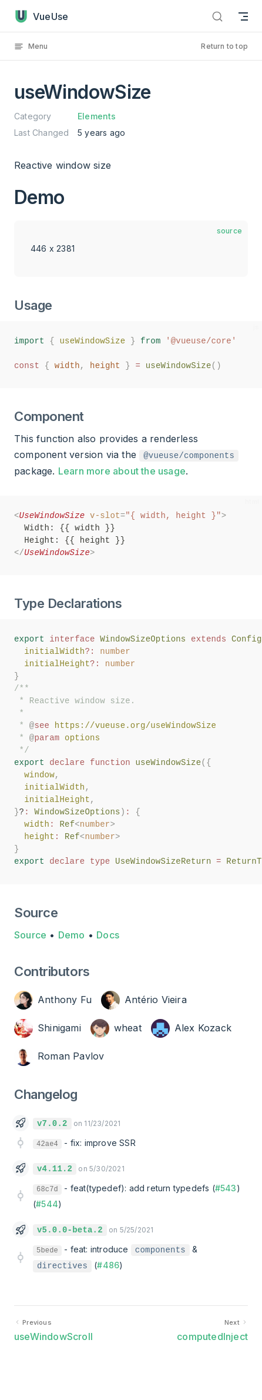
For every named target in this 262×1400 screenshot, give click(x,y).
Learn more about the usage (122, 471)
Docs (107, 935)
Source (30, 935)
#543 (226, 1188)
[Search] (217, 16)
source (229, 230)
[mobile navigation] (243, 16)
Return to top (224, 46)
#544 (47, 1204)
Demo (71, 935)
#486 (108, 1265)
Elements (97, 116)
